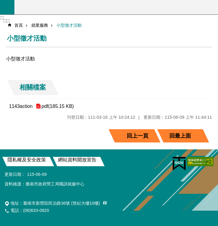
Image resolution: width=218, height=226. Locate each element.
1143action (20, 106)
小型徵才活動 (69, 25)
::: (2, 17)
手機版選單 (7, 7)
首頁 (18, 25)
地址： (56, 203)
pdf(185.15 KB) (57, 106)
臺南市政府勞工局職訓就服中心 (116, 7)
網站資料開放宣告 (77, 159)
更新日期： (15, 174)
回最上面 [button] (180, 136)
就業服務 (39, 25)
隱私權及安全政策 (27, 159)
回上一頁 (137, 136)
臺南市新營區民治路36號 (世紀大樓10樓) (62, 203)
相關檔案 (33, 87)
